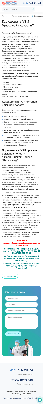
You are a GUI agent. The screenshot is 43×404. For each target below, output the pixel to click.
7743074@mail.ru (21, 379)
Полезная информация (21, 16)
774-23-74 (32, 2)
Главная (5, 16)
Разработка (7, 398)
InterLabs (36, 398)
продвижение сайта (22, 398)
